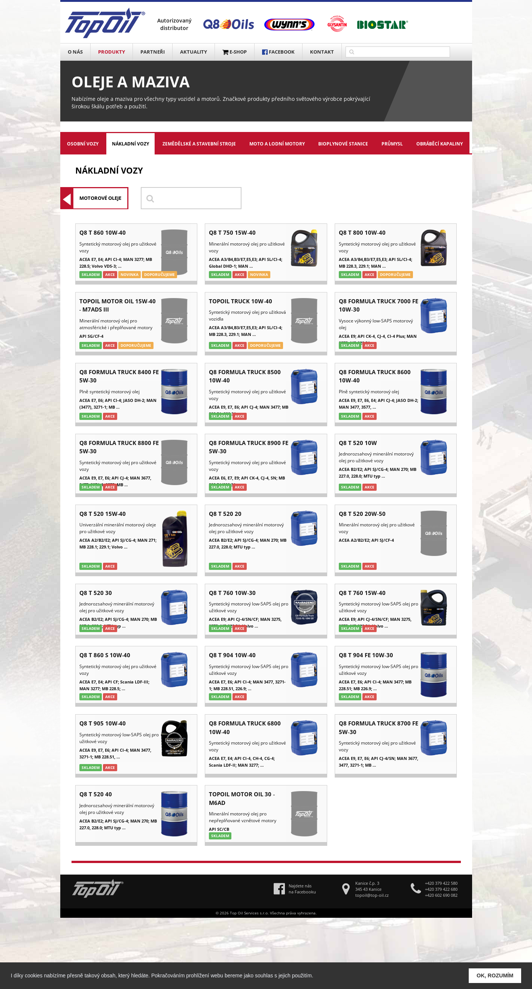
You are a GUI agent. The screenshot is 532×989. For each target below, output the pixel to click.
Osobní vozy (82, 144)
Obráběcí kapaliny (439, 144)
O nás (75, 51)
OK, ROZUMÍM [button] (495, 976)
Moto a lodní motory (277, 144)
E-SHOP (234, 51)
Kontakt (322, 51)
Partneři (152, 51)
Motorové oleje (100, 198)
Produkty (111, 51)
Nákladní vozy (130, 144)
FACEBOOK (278, 51)
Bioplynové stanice (343, 144)
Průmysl (392, 144)
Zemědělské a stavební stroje (199, 144)
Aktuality (193, 51)
